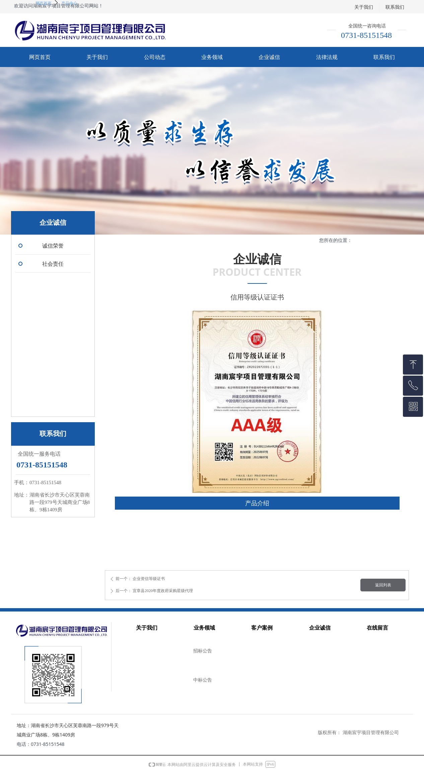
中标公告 (202, 680)
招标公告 (202, 650)
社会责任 (53, 264)
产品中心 (69, 3)
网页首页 (44, 3)
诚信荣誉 (53, 246)
